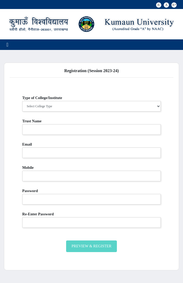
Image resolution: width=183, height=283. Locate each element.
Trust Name (32, 121)
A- (159, 5)
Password (30, 191)
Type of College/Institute (42, 98)
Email (27, 144)
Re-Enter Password (38, 214)
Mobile (28, 167)
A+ (174, 5)
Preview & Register (92, 246)
